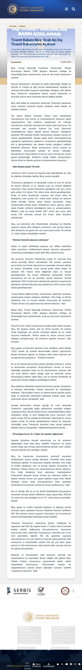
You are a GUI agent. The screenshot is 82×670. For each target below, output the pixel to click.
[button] (73, 591)
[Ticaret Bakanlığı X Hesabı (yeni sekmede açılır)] (62, 664)
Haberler (22, 26)
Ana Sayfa (12, 26)
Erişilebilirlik (48, 665)
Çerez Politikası (36, 665)
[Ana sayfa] (25, 9)
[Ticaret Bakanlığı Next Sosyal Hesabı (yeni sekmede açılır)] (58, 664)
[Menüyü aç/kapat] (66, 9)
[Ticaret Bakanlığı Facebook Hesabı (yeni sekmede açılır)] (71, 664)
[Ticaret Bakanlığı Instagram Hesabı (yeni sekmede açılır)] (75, 664)
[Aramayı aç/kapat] (73, 9)
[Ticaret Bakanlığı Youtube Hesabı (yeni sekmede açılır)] (67, 664)
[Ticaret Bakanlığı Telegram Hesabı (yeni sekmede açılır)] (79, 664)
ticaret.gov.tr (18, 666)
